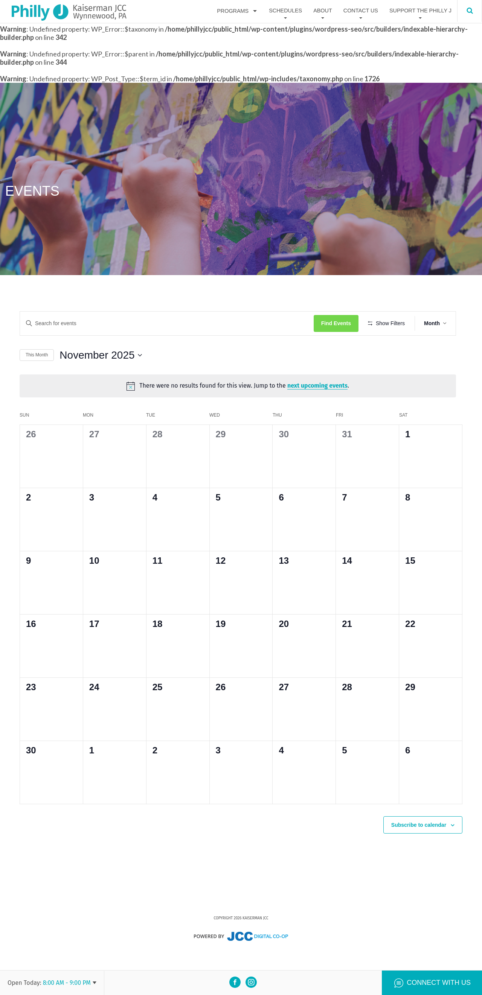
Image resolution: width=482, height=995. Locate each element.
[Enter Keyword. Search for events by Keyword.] (170, 323)
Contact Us (360, 11)
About (322, 11)
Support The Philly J (420, 11)
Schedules (285, 11)
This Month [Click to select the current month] (37, 377)
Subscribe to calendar (418, 844)
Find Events (342, 323)
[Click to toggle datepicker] (100, 377)
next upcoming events (320, 407)
